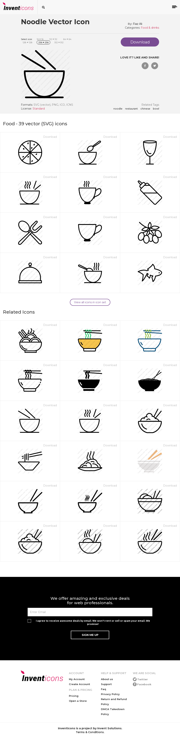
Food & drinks (150, 27)
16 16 (40, 39)
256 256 (43, 42)
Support (106, 684)
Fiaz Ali (137, 24)
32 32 (53, 39)
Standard (39, 108)
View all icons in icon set (90, 302)
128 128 (27, 42)
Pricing (73, 695)
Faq (103, 689)
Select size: (26, 39)
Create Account (79, 684)
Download (50, 137)
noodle (117, 108)
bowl (156, 108)
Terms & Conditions (90, 732)
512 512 (59, 42)
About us (107, 679)
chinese (145, 108)
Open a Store (78, 700)
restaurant (131, 108)
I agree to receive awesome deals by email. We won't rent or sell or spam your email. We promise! (93, 622)
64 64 (67, 39)
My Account (77, 679)
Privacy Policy (110, 694)
